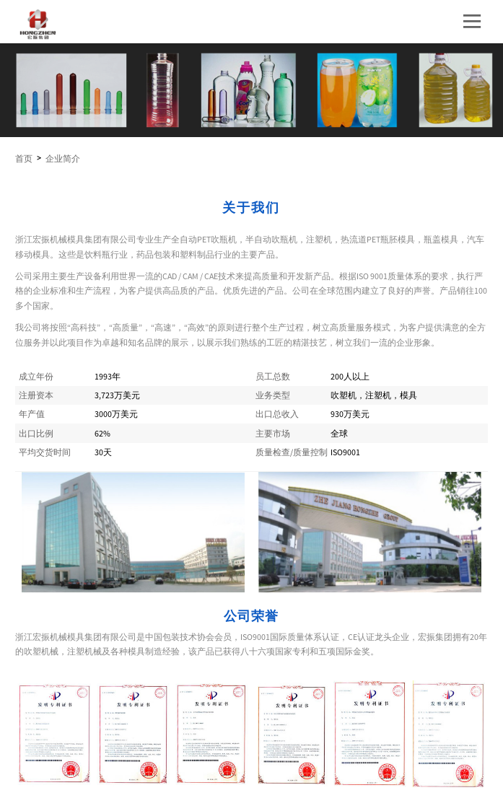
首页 (23, 159)
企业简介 (62, 159)
